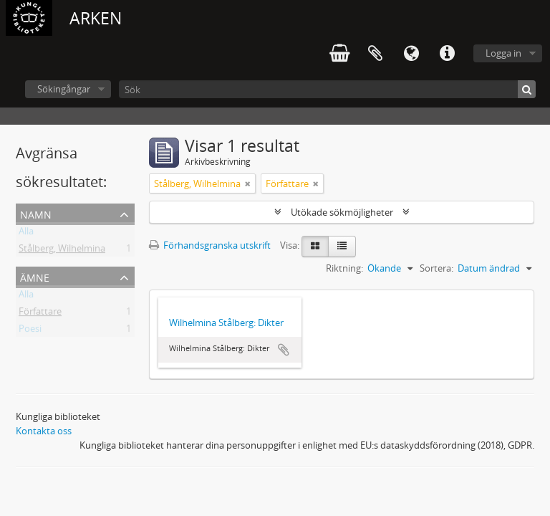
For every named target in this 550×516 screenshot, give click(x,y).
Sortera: (436, 268)
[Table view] (342, 246)
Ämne (34, 276)
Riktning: (344, 268)
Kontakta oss (44, 430)
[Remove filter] (248, 183)
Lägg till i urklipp (283, 350)
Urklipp (375, 54)
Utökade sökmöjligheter (342, 212)
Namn (36, 213)
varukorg (339, 54)
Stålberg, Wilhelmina (62, 250)
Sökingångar (63, 88)
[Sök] (327, 89)
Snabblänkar (447, 54)
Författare (40, 313)
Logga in (503, 53)
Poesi (30, 331)
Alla (26, 233)
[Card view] (315, 246)
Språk (411, 54)
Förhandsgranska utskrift (210, 245)
